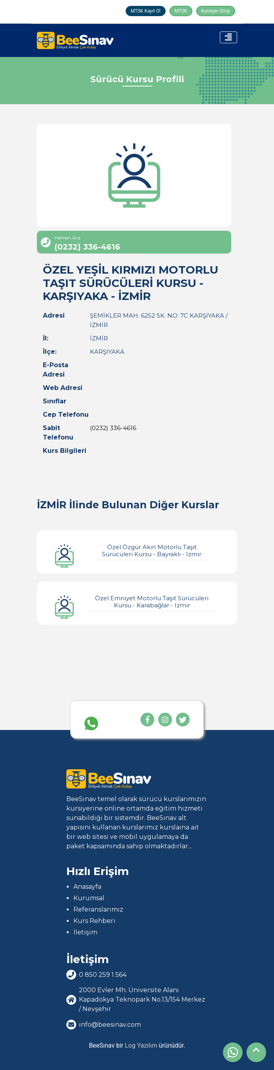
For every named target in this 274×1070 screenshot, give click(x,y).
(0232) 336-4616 (113, 428)
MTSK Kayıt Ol (146, 11)
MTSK (181, 11)
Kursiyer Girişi (215, 11)
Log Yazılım (141, 1045)
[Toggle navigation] (228, 37)
